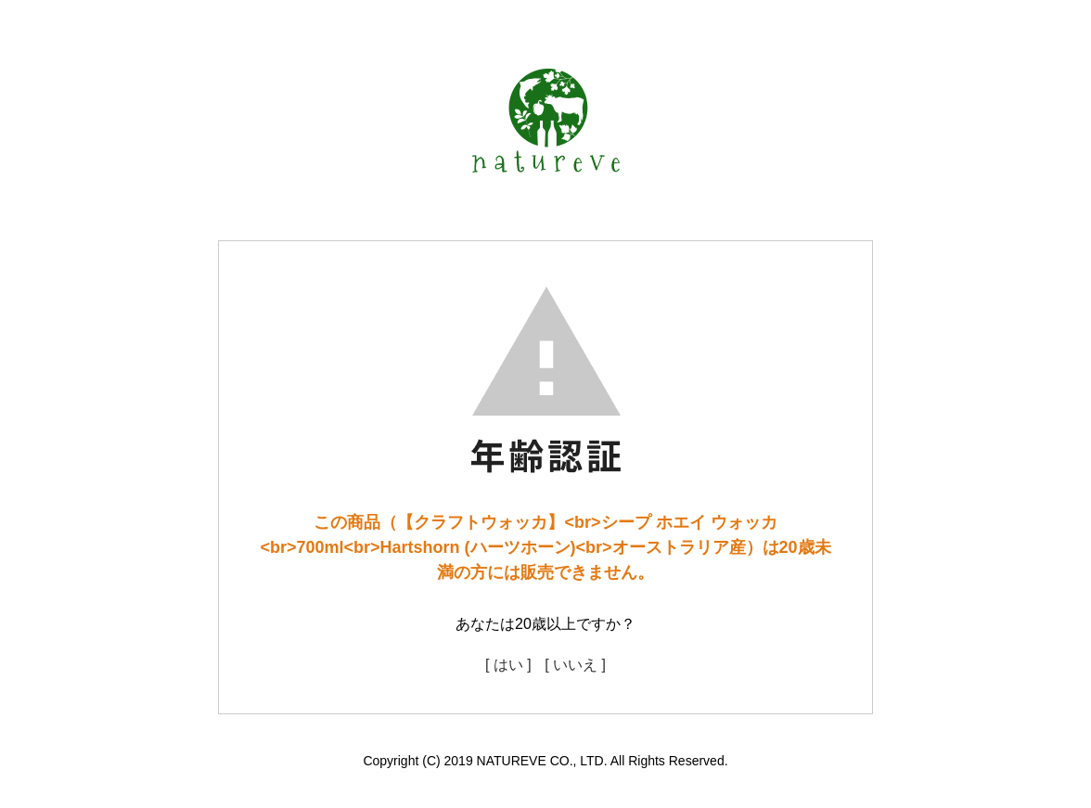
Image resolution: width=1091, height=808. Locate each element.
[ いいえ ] (575, 665)
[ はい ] (508, 665)
